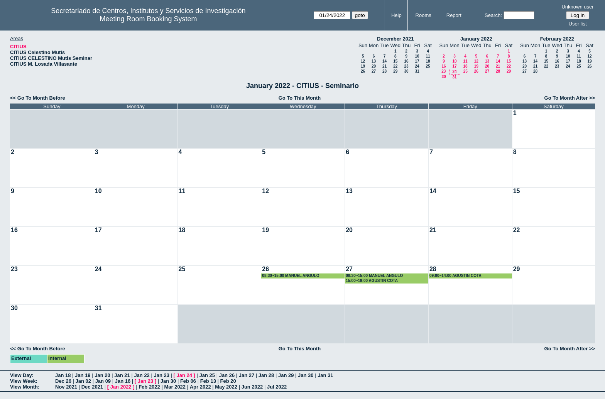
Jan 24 (184, 375)
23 (406, 66)
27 (374, 71)
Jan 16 (122, 381)
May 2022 (226, 387)
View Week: (23, 381)
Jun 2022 (252, 387)
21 (384, 66)
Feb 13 (208, 381)
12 (363, 61)
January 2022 (476, 39)
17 (417, 61)
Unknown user (577, 7)
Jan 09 (103, 381)
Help (396, 15)
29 (395, 71)
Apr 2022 (200, 387)
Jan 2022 (121, 387)
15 (395, 61)
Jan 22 (141, 375)
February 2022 (557, 39)
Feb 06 (188, 381)
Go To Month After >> (569, 98)
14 (384, 61)
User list (578, 24)
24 (417, 66)
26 (363, 71)
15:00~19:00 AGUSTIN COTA (372, 280)
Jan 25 (207, 375)
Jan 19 (82, 375)
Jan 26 (227, 375)
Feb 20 (228, 381)
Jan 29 (286, 375)
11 (428, 56)
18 (428, 61)
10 (417, 56)
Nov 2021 (66, 387)
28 (384, 71)
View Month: (24, 387)
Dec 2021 (92, 387)
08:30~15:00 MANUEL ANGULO (290, 275)
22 (395, 66)
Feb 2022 (149, 387)
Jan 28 (266, 375)
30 (406, 71)
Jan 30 (305, 375)
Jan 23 (161, 375)
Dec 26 (63, 381)
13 (374, 61)
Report (453, 15)
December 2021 (395, 39)
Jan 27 (246, 375)
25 (428, 66)
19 (363, 66)
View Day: (22, 375)
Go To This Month (300, 98)
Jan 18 (63, 375)
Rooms (423, 15)
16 (406, 61)
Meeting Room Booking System (148, 19)
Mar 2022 (175, 387)
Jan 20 (102, 375)
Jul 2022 (277, 387)
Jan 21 (122, 375)
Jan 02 (83, 381)
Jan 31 (325, 375)
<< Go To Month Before (37, 98)
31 (417, 71)
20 (374, 66)
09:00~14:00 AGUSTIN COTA (455, 275)
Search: (493, 15)
